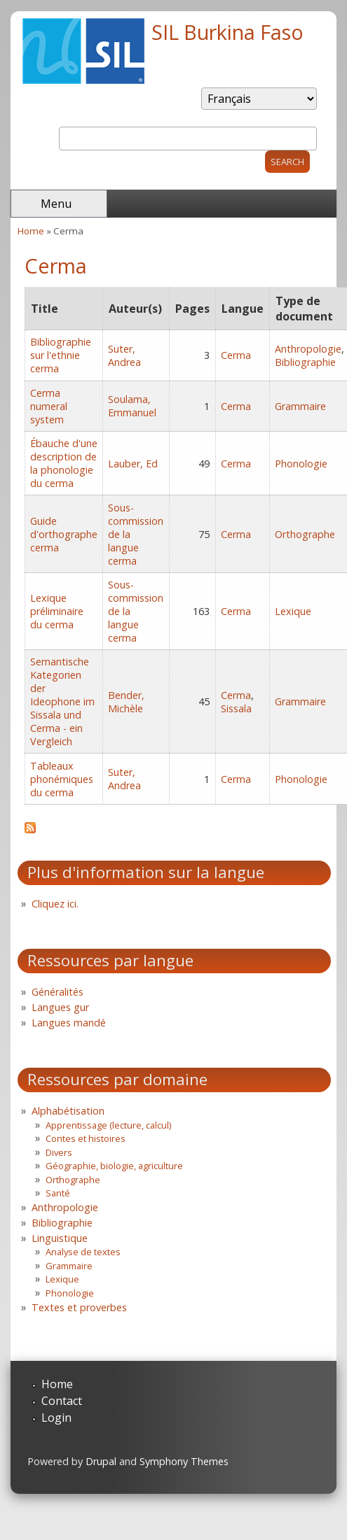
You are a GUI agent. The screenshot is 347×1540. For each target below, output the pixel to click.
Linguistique (60, 1238)
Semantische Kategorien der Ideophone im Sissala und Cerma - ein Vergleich (62, 701)
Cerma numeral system (48, 406)
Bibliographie (305, 362)
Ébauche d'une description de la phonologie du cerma (63, 463)
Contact (61, 1400)
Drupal (101, 1461)
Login (56, 1417)
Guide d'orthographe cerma (63, 534)
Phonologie (301, 463)
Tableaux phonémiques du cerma (61, 779)
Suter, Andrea (124, 355)
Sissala (236, 708)
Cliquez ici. (55, 903)
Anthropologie (308, 348)
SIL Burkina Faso (227, 31)
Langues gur (60, 1007)
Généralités (57, 991)
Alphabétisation (68, 1110)
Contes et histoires (85, 1138)
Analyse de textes (83, 1251)
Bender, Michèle (126, 701)
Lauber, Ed (133, 463)
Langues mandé (69, 1022)
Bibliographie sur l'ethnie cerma (60, 355)
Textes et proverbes (79, 1307)
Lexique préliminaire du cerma (56, 611)
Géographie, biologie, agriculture (114, 1165)
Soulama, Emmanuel (132, 406)
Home (31, 231)
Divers (59, 1152)
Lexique (293, 611)
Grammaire (300, 406)
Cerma (236, 355)
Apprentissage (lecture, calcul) (108, 1125)
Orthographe (305, 534)
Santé (58, 1193)
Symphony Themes (184, 1461)
